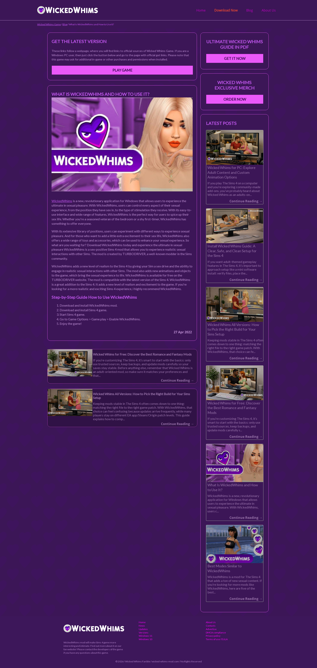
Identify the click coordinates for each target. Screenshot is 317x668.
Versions (143, 632)
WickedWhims (62, 201)
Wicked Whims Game (49, 24)
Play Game (122, 70)
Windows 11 (145, 635)
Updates (143, 629)
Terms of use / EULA (217, 639)
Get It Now (234, 58)
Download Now (226, 10)
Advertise (211, 629)
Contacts (211, 625)
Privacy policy (213, 635)
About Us (269, 10)
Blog (249, 10)
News (142, 625)
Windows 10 (145, 639)
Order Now (234, 99)
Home (201, 10)
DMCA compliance (216, 632)
